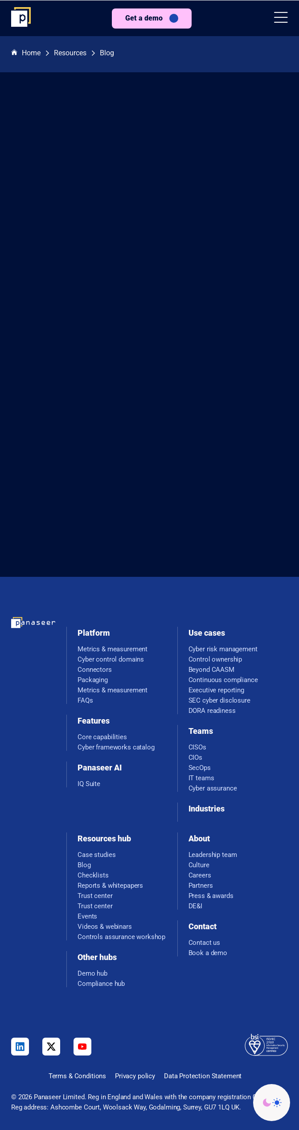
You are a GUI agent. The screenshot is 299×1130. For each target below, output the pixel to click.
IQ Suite (89, 784)
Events (87, 916)
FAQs (85, 700)
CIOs (195, 757)
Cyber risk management (223, 649)
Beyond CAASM (211, 669)
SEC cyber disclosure (219, 700)
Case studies (96, 855)
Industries (206, 808)
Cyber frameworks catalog (116, 747)
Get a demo (144, 18)
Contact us (204, 943)
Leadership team (212, 855)
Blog (107, 53)
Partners (200, 885)
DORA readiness (212, 711)
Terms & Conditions (77, 1076)
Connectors (95, 669)
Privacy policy (135, 1076)
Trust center (95, 896)
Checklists (93, 875)
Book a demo (207, 953)
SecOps (199, 768)
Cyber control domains (111, 659)
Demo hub (92, 973)
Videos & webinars (104, 926)
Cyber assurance (212, 788)
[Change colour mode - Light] (271, 1102)
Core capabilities (102, 737)
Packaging (93, 680)
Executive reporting (216, 690)
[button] (281, 18)
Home (26, 53)
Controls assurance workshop (121, 937)
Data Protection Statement (203, 1076)
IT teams (201, 778)
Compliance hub (101, 984)
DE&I (195, 906)
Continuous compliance (223, 680)
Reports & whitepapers (110, 885)
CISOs (197, 747)
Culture (198, 865)
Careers (199, 875)
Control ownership (215, 659)
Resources (70, 53)
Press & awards (210, 896)
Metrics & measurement (112, 649)
